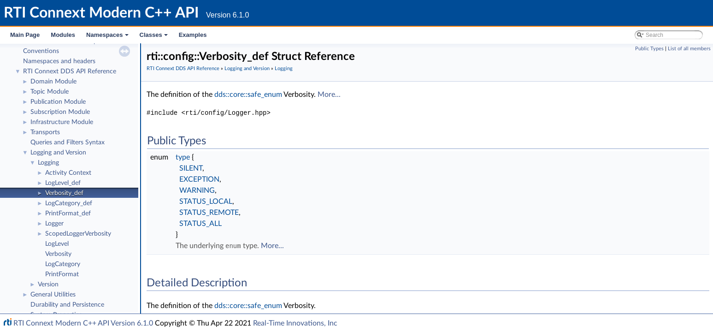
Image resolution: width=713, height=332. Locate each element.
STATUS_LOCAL (205, 201)
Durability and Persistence (67, 305)
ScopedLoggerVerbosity (78, 234)
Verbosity (58, 254)
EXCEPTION (199, 179)
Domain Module (53, 81)
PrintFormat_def (68, 213)
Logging (48, 163)
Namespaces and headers (59, 61)
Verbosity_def (64, 193)
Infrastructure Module (61, 122)
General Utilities (53, 294)
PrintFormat (62, 274)
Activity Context (68, 173)
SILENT (190, 168)
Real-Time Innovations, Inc (295, 323)
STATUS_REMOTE (209, 212)
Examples (193, 34)
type (183, 157)
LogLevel (57, 244)
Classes (154, 37)
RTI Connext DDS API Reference (69, 71)
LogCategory (62, 264)
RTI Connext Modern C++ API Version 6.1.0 (83, 323)
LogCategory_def (68, 203)
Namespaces (108, 37)
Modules (63, 34)
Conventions (41, 51)
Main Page (25, 34)
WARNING (197, 190)
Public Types (649, 48)
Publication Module (58, 102)
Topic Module (49, 92)
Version (48, 284)
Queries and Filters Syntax (67, 142)
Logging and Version (58, 152)
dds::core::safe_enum (248, 94)
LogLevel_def (63, 183)
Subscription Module (60, 112)
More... (329, 94)
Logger (54, 223)
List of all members (689, 48)
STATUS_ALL (200, 223)
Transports (45, 132)
